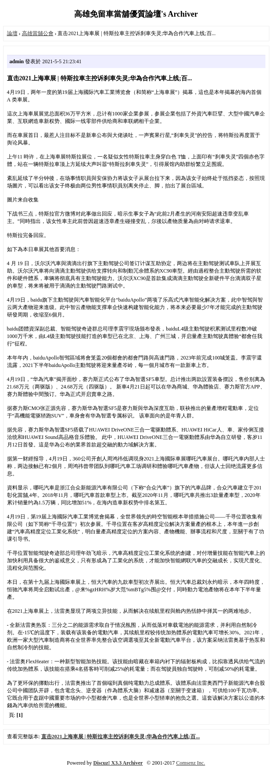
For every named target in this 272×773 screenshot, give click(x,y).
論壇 (12, 33)
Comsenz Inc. (190, 763)
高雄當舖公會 (38, 33)
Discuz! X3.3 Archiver (118, 763)
